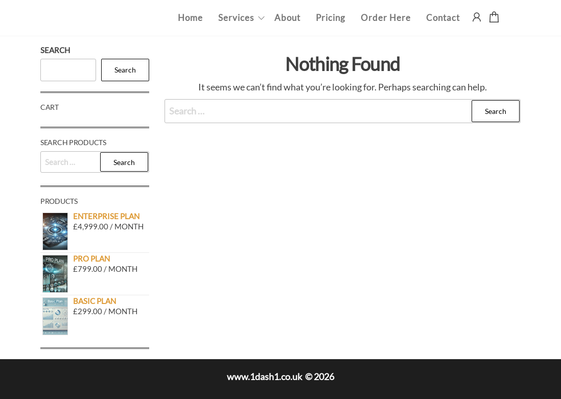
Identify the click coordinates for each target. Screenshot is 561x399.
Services (236, 17)
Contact (443, 17)
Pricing (330, 17)
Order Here (386, 17)
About (287, 17)
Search (55, 50)
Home (190, 17)
